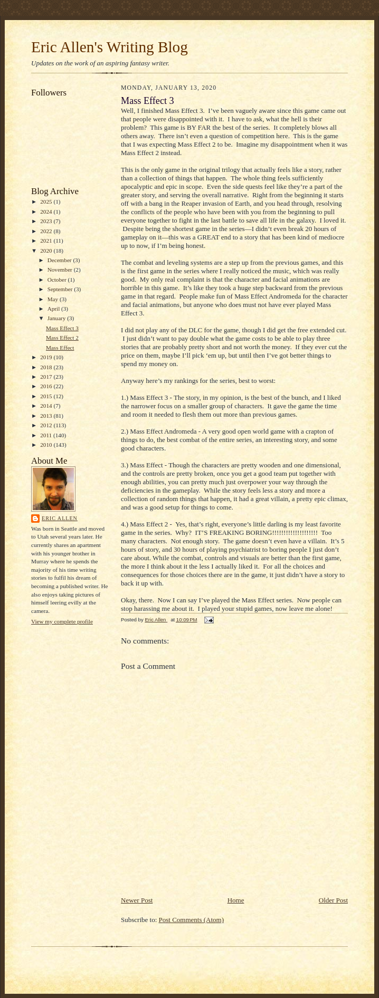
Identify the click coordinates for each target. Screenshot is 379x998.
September (61, 289)
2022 (46, 231)
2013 (46, 415)
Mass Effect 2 (62, 337)
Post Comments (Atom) (191, 920)
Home (236, 900)
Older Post (333, 900)
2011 (46, 435)
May (54, 299)
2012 (46, 425)
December (60, 260)
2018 (46, 367)
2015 (46, 396)
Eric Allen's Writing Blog (109, 47)
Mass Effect (60, 347)
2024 (46, 211)
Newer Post (137, 900)
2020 (46, 250)
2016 (46, 386)
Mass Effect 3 (62, 328)
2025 (46, 201)
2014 (46, 405)
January (58, 318)
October (58, 279)
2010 (46, 445)
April (54, 308)
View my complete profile (62, 621)
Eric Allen (60, 518)
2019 (46, 357)
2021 (46, 240)
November (61, 269)
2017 (46, 376)
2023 (46, 221)
